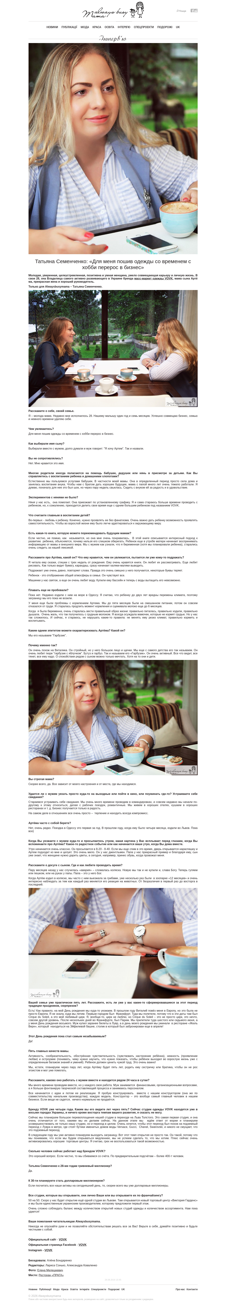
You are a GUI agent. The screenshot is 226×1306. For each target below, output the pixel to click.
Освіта (109, 27)
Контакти (192, 1289)
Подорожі (164, 27)
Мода (85, 27)
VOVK (63, 1239)
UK (178, 27)
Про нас (180, 1289)
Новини (52, 27)
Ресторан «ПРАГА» (51, 1275)
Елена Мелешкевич (50, 1270)
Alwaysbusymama (49, 1295)
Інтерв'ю (124, 27)
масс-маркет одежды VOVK (153, 278)
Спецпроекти (144, 27)
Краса (96, 27)
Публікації (69, 27)
